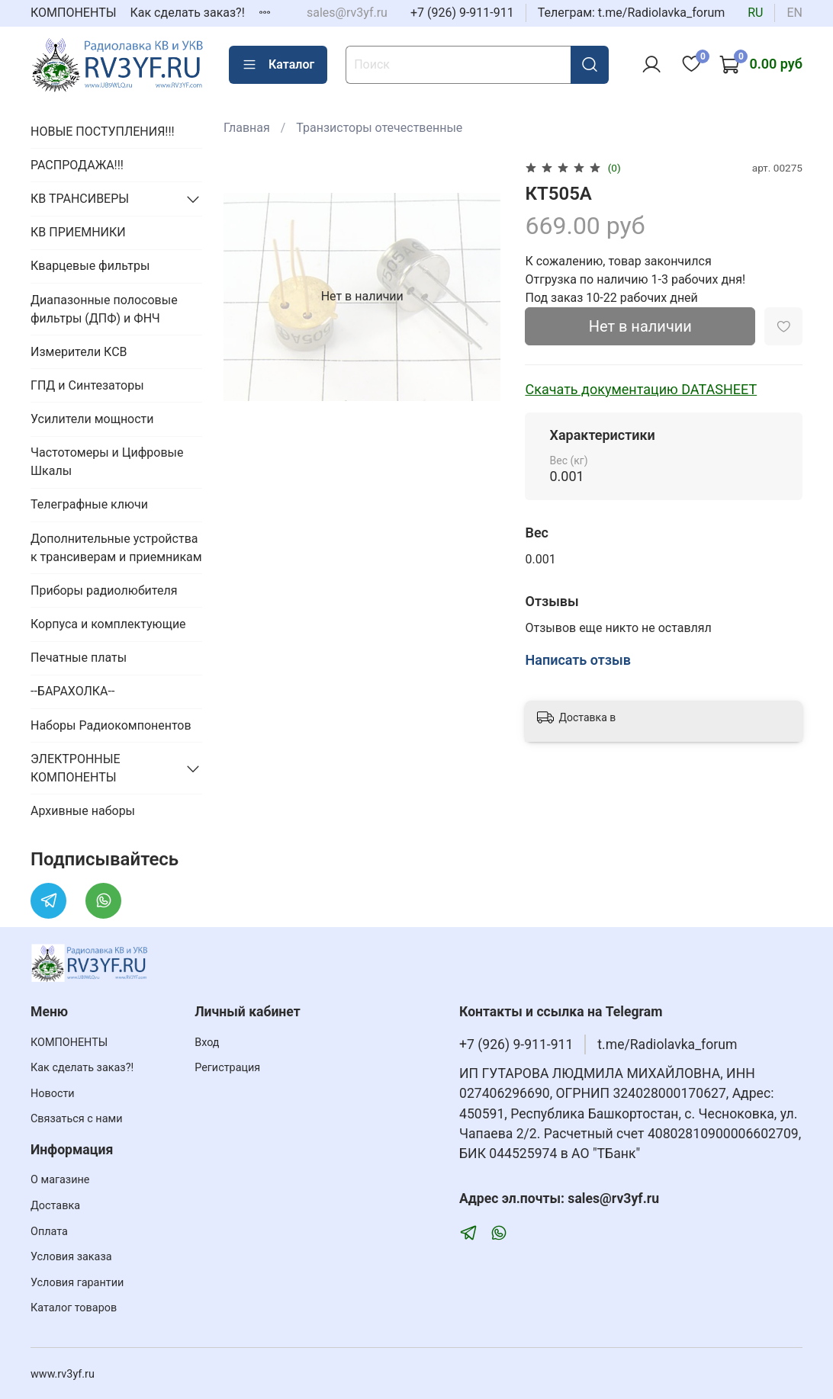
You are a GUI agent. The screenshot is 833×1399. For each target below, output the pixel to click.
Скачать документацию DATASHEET (641, 389)
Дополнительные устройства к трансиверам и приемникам (116, 547)
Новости (53, 1093)
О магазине (60, 1179)
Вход (207, 1042)
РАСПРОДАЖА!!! (77, 165)
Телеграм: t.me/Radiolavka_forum (631, 12)
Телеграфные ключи (89, 504)
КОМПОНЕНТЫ (74, 12)
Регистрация (227, 1067)
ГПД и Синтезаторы (87, 385)
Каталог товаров (74, 1307)
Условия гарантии (77, 1282)
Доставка (55, 1205)
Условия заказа (71, 1256)
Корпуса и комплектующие (108, 624)
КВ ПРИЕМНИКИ (78, 232)
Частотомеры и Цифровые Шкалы (107, 461)
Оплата (49, 1231)
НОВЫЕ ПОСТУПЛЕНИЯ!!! (103, 131)
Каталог (278, 64)
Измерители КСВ (79, 352)
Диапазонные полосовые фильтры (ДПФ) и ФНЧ (104, 309)
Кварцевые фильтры (90, 265)
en (794, 12)
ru (755, 12)
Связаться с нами (76, 1118)
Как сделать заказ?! (187, 12)
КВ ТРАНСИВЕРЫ (80, 198)
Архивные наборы (83, 811)
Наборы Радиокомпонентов (111, 725)
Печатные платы (79, 657)
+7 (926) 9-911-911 (462, 12)
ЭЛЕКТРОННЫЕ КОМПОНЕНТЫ (76, 768)
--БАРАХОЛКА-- (72, 691)
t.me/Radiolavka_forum (667, 1044)
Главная (247, 127)
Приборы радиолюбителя (104, 590)
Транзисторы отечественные (379, 127)
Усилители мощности (92, 419)
